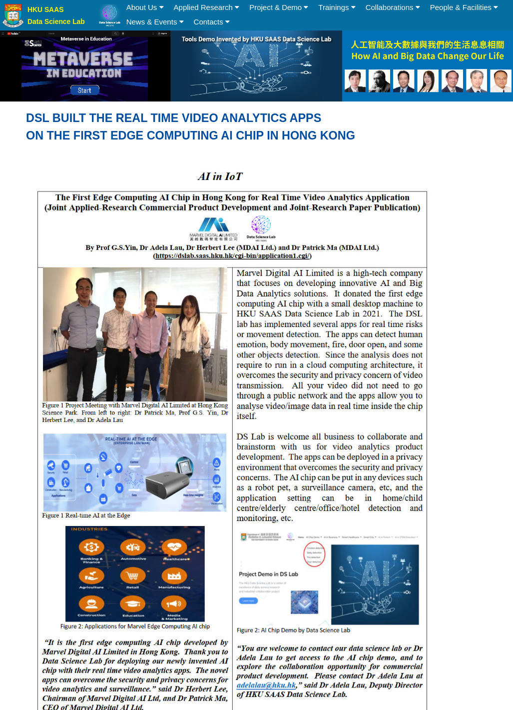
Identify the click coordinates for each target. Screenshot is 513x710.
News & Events (155, 22)
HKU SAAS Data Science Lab (56, 16)
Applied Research (207, 7)
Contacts (212, 22)
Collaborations (393, 7)
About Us (145, 7)
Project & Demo (278, 7)
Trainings (336, 7)
